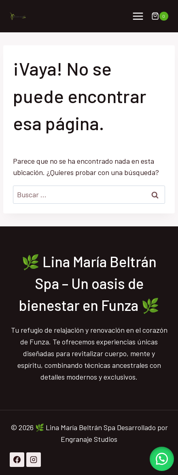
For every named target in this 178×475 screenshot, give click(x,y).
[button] (162, 459)
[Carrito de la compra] (159, 16)
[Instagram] (33, 459)
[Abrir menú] (137, 16)
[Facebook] (17, 459)
